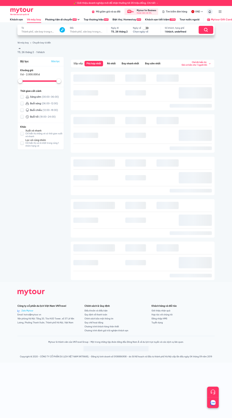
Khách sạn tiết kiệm (160, 19)
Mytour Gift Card (217, 20)
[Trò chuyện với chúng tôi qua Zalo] (213, 402)
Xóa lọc (55, 61)
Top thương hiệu (96, 19)
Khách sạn (16, 19)
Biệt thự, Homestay (127, 19)
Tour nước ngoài (189, 19)
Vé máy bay (34, 20)
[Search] (206, 30)
